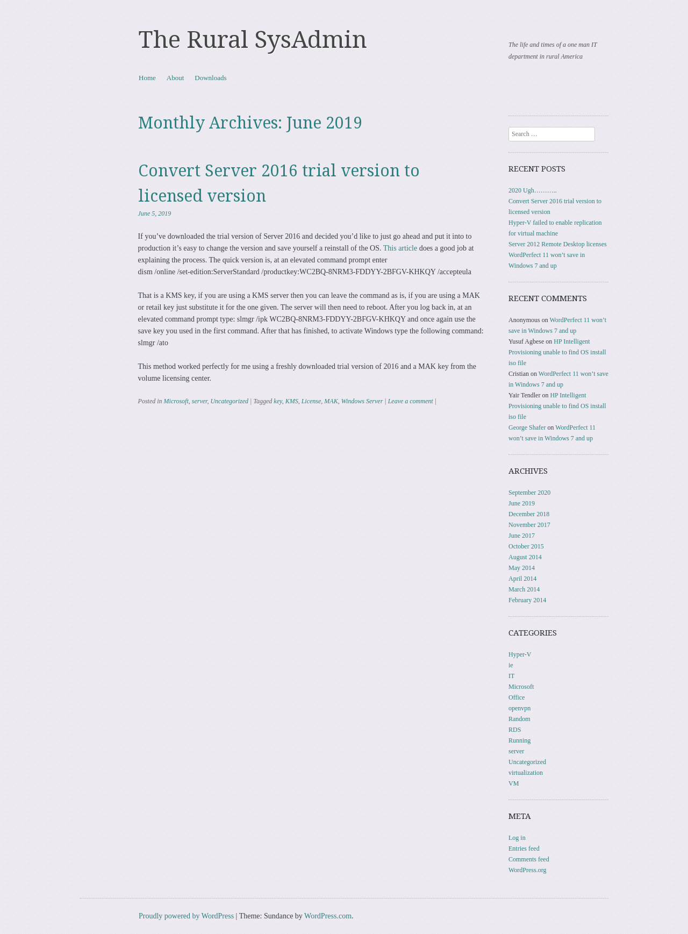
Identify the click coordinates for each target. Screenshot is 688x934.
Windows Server (362, 401)
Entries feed (524, 848)
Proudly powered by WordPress (186, 916)
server (199, 401)
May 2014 (521, 568)
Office (516, 697)
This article (400, 248)
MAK (331, 401)
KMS (291, 401)
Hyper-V (519, 654)
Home (147, 78)
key (278, 401)
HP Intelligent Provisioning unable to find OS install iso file (557, 352)
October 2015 (526, 546)
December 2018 (528, 514)
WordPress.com (328, 916)
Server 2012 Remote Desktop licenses (557, 244)
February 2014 (527, 600)
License (311, 401)
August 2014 (525, 557)
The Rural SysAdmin (253, 40)
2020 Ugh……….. (532, 190)
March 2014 (524, 589)
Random (519, 719)
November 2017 (529, 525)
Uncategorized (229, 401)
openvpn (519, 708)
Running (519, 740)
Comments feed (528, 859)
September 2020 (529, 492)
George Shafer (527, 427)
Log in (517, 838)
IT (511, 676)
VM (513, 783)
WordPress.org (527, 870)
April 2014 (522, 578)
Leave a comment (410, 401)
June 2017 (521, 535)
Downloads (210, 78)
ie (510, 665)
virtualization (525, 772)
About (175, 78)
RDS (514, 729)
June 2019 (521, 503)
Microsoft (176, 401)
